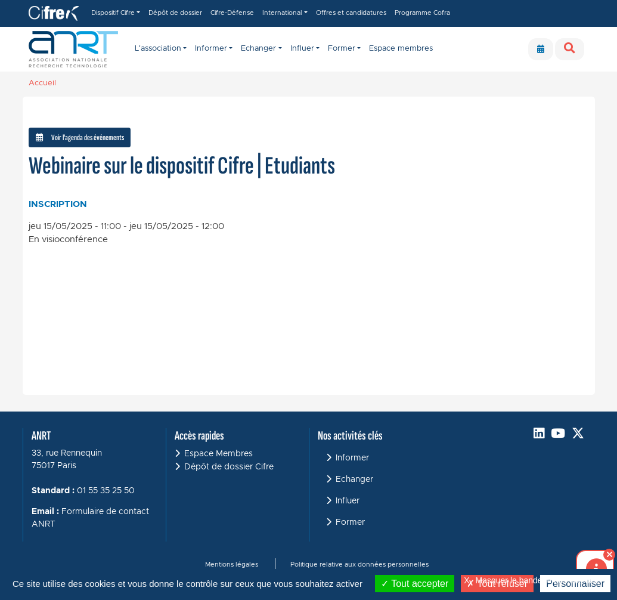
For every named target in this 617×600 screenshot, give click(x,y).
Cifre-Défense (232, 13)
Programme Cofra (422, 13)
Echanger (354, 479)
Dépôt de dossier (175, 13)
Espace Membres (218, 454)
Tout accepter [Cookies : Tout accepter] (414, 584)
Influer (347, 501)
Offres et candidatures (351, 13)
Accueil (42, 83)
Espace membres (401, 48)
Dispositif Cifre (113, 13)
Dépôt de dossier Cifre (229, 467)
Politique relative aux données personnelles (359, 564)
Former (350, 522)
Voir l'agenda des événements (80, 137)
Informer (352, 458)
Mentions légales (231, 564)
